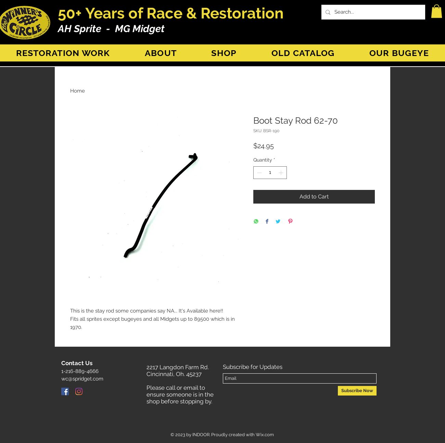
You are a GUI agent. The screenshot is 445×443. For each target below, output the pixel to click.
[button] (436, 11)
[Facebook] (65, 391)
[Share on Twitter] (278, 222)
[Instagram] (78, 391)
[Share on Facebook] (267, 222)
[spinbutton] (270, 173)
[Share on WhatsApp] (256, 222)
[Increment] (281, 173)
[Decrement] (258, 173)
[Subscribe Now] (357, 391)
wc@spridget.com (82, 379)
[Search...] (372, 12)
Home (77, 91)
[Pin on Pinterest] (290, 222)
